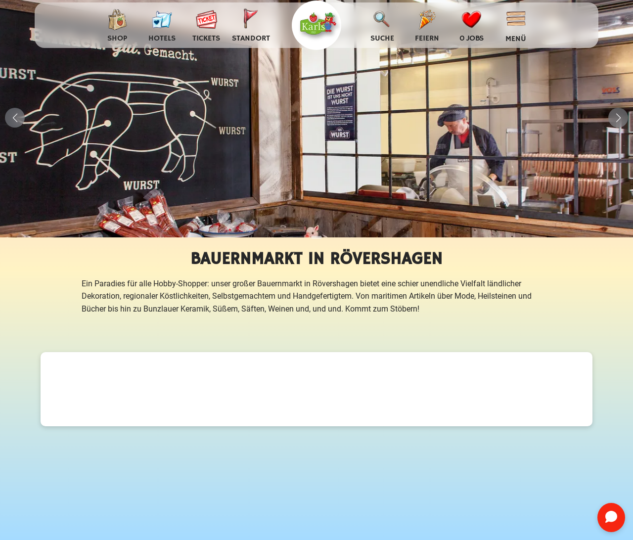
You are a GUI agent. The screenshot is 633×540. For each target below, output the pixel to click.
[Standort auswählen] (250, 25)
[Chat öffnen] (611, 517)
